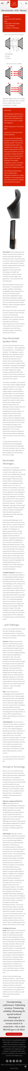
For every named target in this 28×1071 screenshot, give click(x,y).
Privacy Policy (14, 1068)
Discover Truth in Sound (14, 1034)
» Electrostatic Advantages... (12, 23)
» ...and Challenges (9, 26)
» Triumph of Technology (11, 28)
